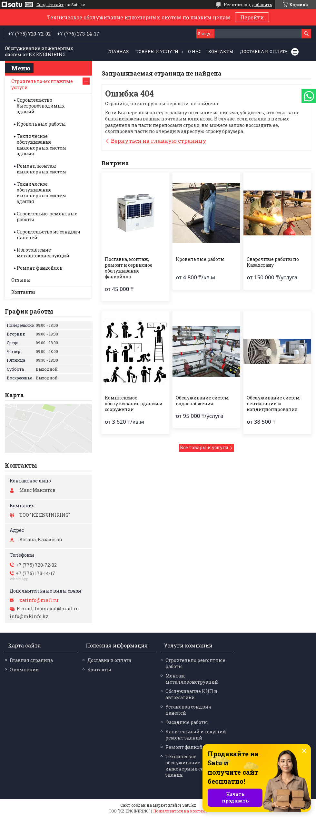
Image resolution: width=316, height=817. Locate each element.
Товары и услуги (157, 51)
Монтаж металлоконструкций (191, 679)
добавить (262, 4)
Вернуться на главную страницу (158, 140)
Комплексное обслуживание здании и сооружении (134, 403)
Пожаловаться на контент (180, 810)
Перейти (252, 17)
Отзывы (21, 280)
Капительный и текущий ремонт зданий (195, 735)
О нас (195, 51)
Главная (118, 51)
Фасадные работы (186, 722)
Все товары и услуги (204, 447)
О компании (24, 670)
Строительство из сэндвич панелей (48, 235)
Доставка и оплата (264, 51)
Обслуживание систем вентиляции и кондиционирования (273, 403)
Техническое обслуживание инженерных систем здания (41, 145)
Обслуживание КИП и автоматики (191, 694)
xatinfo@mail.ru (38, 600)
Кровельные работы (200, 259)
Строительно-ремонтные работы (47, 216)
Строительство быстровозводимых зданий (41, 106)
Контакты (220, 51)
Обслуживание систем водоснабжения (202, 401)
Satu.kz (189, 805)
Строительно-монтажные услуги (42, 84)
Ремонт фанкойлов (40, 268)
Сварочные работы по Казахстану (273, 262)
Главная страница (31, 660)
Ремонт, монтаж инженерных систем (41, 169)
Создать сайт (50, 4)
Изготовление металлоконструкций (43, 253)
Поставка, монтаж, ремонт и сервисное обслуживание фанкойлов (129, 268)
